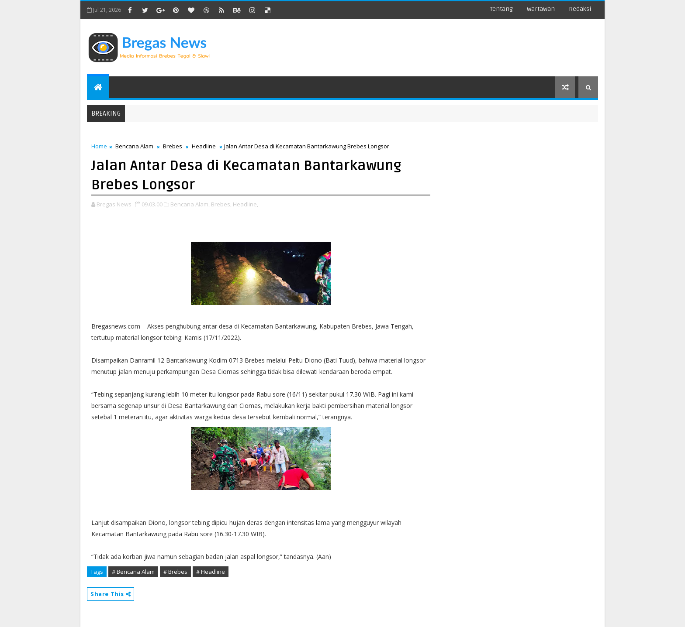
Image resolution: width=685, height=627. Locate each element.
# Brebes (175, 572)
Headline (204, 146)
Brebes (172, 146)
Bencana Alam (134, 146)
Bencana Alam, (190, 204)
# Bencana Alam (133, 572)
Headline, (245, 204)
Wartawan (541, 9)
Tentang (501, 9)
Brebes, (221, 204)
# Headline (210, 572)
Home (99, 146)
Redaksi (580, 9)
